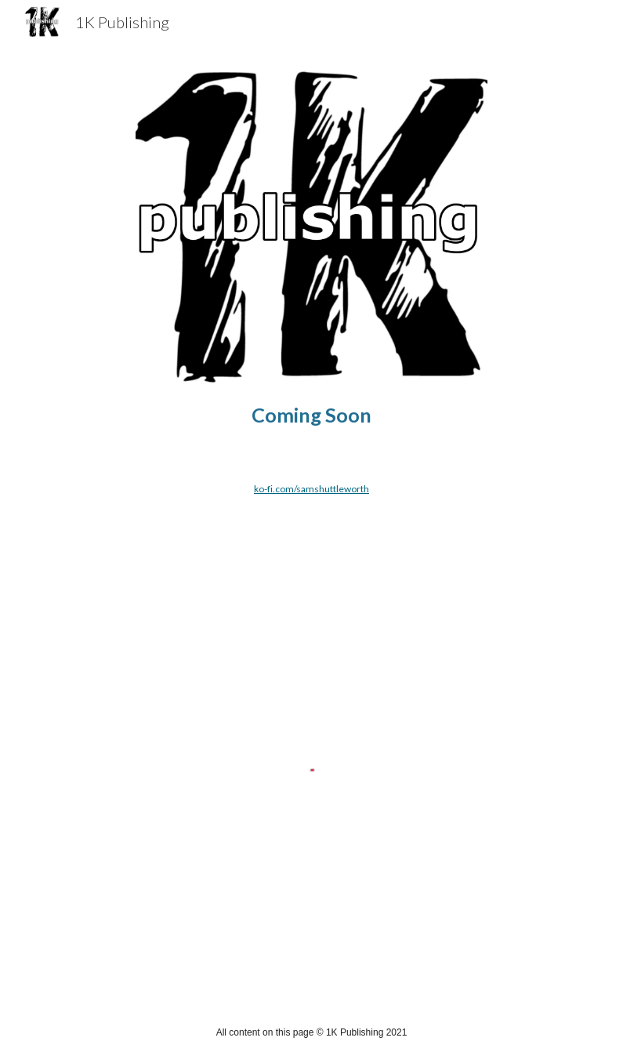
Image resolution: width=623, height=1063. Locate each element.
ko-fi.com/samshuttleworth (311, 489)
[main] (311, 415)
